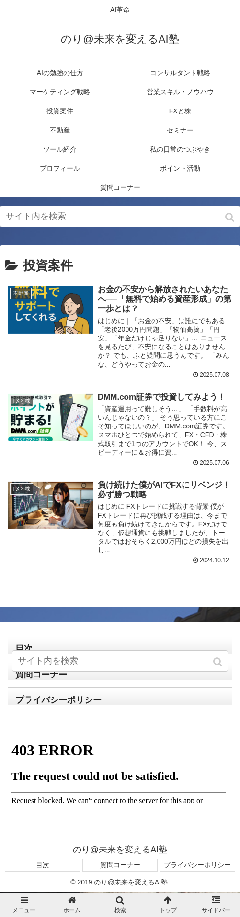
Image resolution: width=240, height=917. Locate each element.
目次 (42, 866)
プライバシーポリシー (58, 701)
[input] (120, 216)
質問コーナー (120, 866)
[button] (230, 217)
